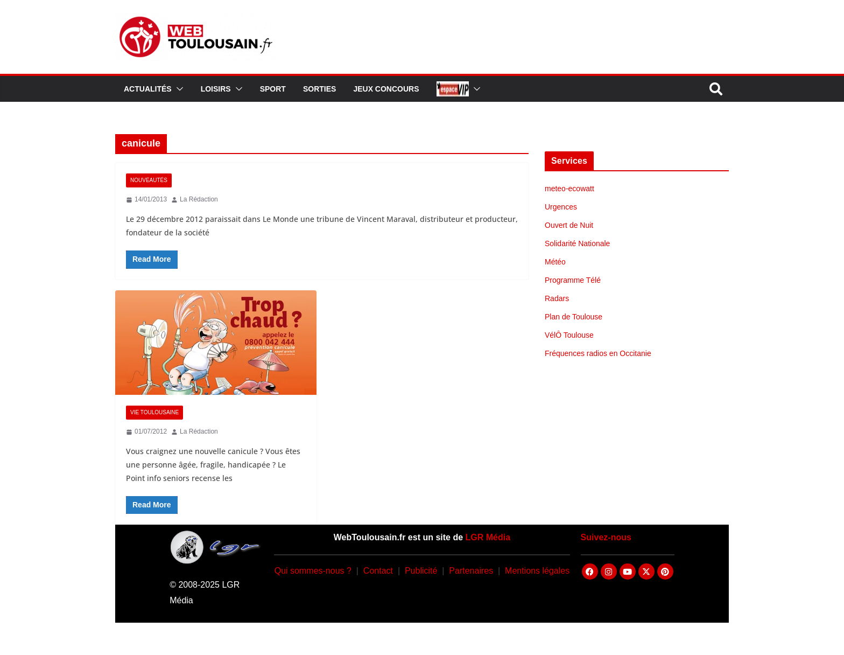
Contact (378, 570)
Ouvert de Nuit (569, 225)
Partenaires (471, 570)
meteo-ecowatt (569, 188)
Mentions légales (537, 570)
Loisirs (216, 89)
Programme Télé (573, 280)
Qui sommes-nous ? (313, 570)
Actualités (148, 89)
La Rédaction (199, 199)
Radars (557, 298)
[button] (178, 88)
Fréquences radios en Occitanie (598, 353)
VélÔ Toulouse (569, 335)
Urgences (561, 207)
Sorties (319, 89)
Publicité (421, 570)
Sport (273, 89)
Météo (555, 261)
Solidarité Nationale (577, 243)
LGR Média (488, 537)
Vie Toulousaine (154, 412)
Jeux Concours (386, 89)
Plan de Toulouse (573, 316)
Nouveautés (148, 180)
